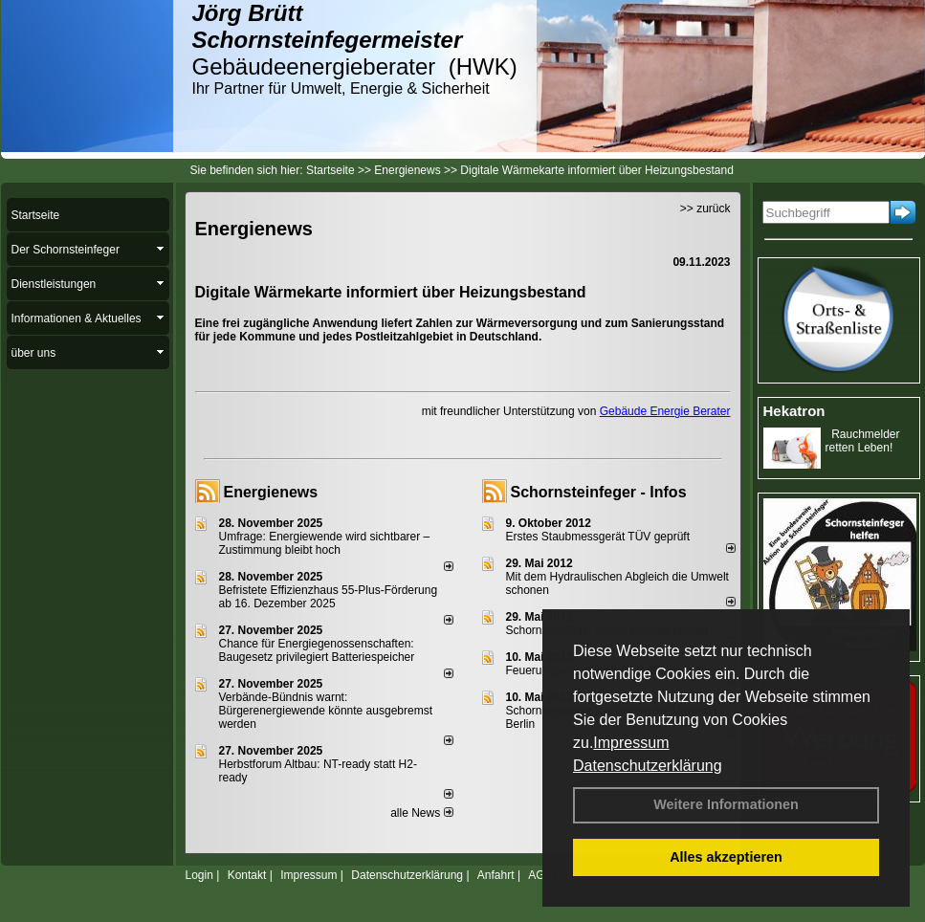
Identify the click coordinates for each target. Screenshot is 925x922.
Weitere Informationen (726, 804)
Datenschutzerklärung (647, 765)
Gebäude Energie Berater (665, 411)
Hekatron (794, 411)
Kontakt (247, 875)
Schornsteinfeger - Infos (599, 492)
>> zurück (705, 208)
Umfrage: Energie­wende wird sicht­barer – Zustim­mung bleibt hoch (324, 543)
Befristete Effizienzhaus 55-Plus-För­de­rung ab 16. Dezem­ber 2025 (328, 596)
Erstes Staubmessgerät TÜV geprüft (598, 536)
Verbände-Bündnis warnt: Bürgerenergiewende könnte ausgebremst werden (325, 711)
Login (199, 875)
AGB (540, 875)
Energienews (271, 492)
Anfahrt (496, 875)
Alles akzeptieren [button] (726, 857)
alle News (421, 813)
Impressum (631, 743)
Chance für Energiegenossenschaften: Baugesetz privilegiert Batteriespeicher (317, 650)
